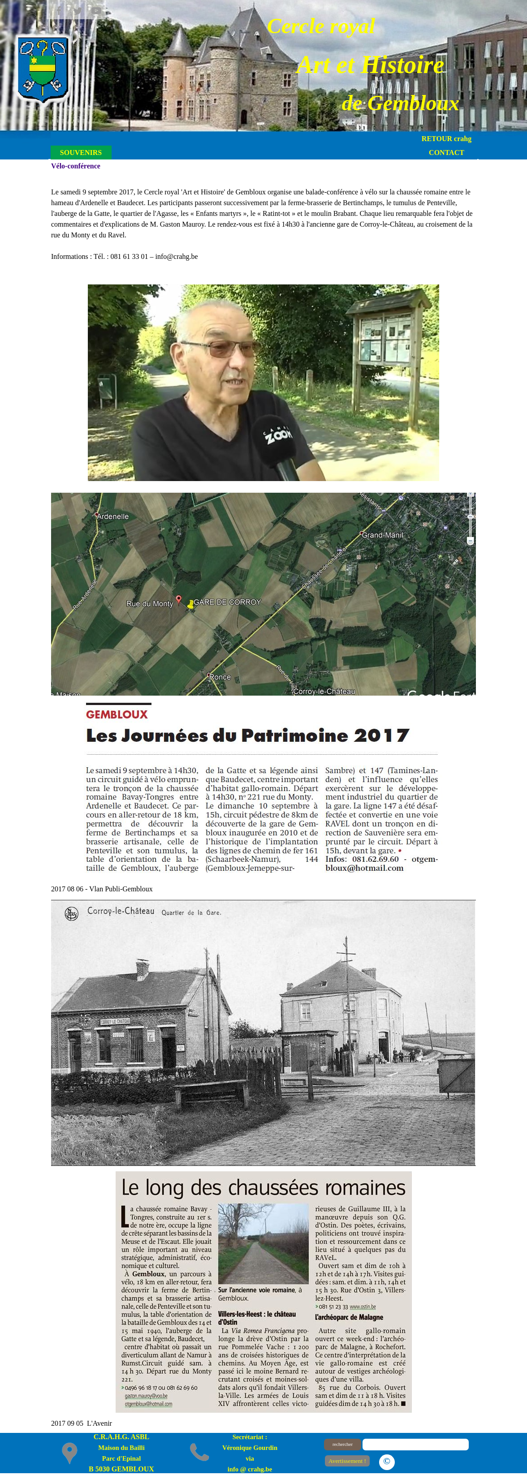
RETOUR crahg (446, 138)
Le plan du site (434, 1460)
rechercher (343, 1444)
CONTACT (446, 152)
